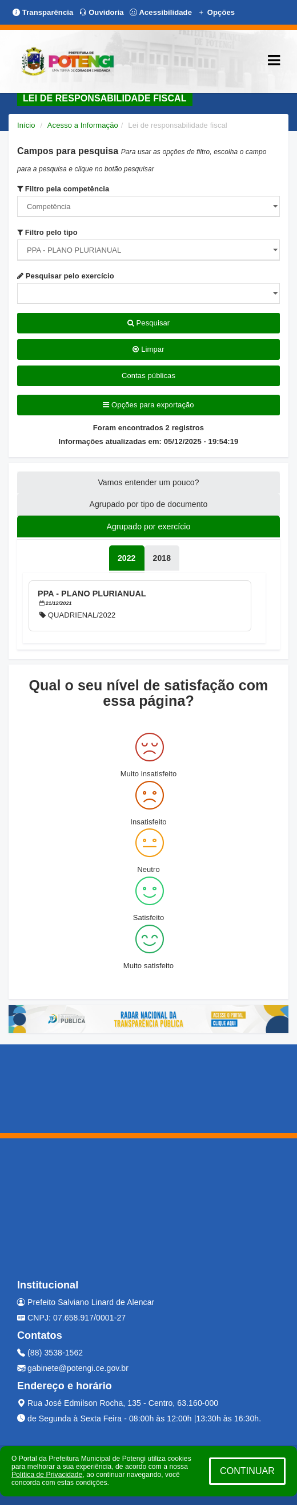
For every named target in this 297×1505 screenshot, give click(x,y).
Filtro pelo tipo (47, 232)
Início (26, 125)
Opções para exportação (148, 404)
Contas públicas (148, 375)
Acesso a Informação (82, 125)
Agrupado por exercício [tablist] (149, 526)
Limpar (148, 349)
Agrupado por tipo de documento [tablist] (149, 504)
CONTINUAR (247, 1471)
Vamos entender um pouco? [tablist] (148, 482)
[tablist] (127, 558)
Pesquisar (148, 323)
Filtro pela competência (63, 188)
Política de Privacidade (46, 1475)
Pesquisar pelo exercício (65, 276)
